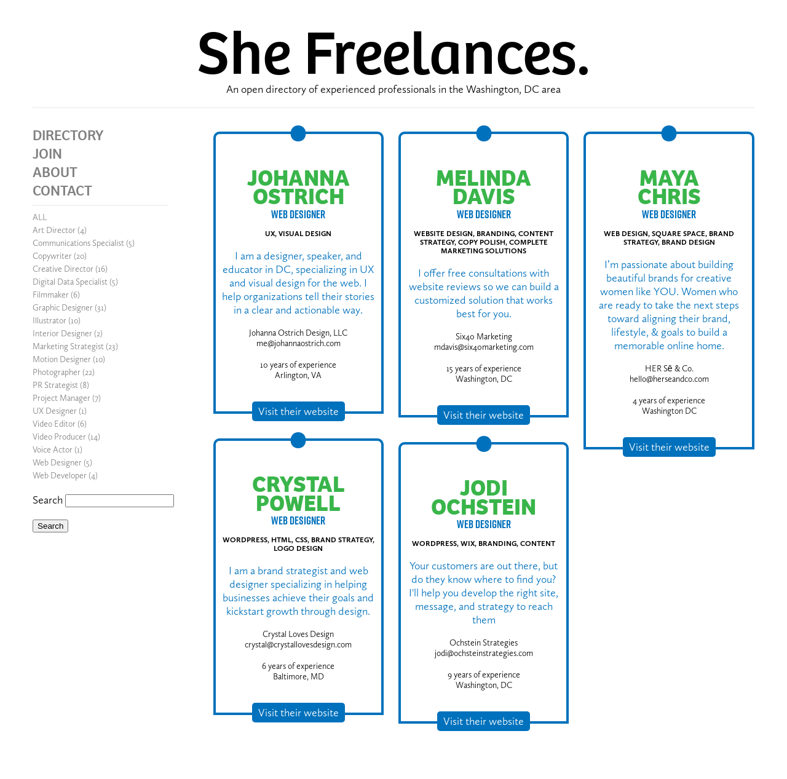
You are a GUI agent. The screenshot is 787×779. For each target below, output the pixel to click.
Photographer (57, 372)
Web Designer (57, 462)
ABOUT (55, 172)
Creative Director (63, 269)
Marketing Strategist (68, 346)
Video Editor (54, 424)
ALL (40, 217)
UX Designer (55, 411)
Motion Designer (62, 359)
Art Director (54, 230)
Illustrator (49, 320)
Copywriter (52, 256)
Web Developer (60, 475)
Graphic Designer (63, 308)
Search (48, 500)
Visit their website (298, 411)
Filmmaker (51, 295)
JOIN (47, 153)
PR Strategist (55, 385)
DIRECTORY (68, 135)
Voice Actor (53, 450)
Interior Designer (62, 333)
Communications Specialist (78, 243)
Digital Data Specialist (70, 282)
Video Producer (59, 437)
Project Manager (61, 398)
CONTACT (62, 190)
